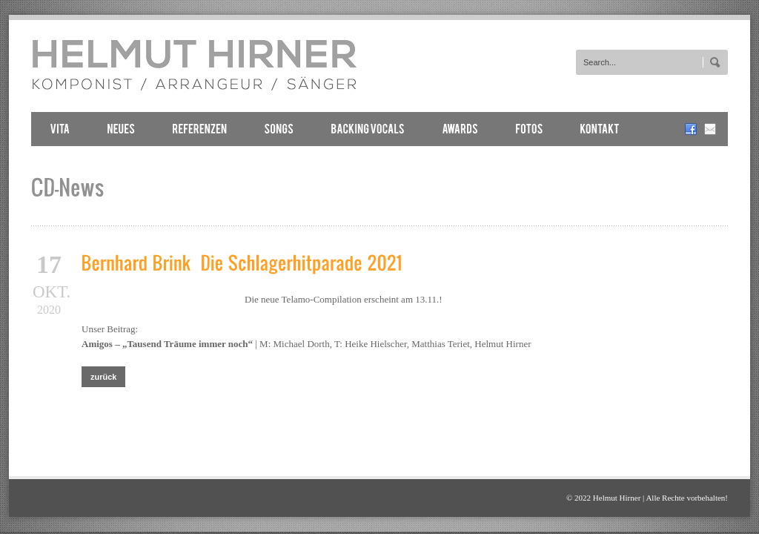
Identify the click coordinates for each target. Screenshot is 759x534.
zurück (103, 376)
